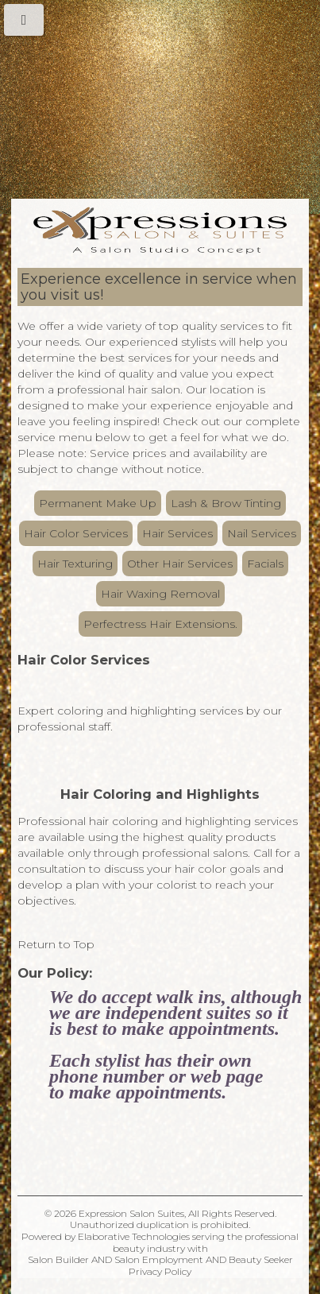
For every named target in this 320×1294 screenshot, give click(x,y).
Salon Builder (58, 1259)
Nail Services (261, 533)
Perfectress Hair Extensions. (160, 624)
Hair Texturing (75, 563)
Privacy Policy (160, 1271)
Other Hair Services (180, 563)
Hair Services (177, 533)
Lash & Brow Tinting (226, 503)
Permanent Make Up (97, 503)
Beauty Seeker (261, 1259)
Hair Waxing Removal (160, 594)
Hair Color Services (76, 533)
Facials (265, 563)
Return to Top (55, 944)
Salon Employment (158, 1259)
